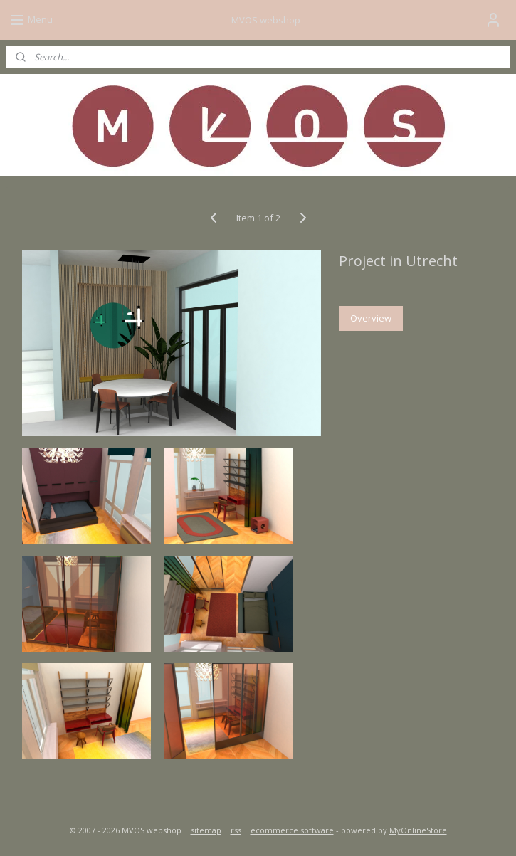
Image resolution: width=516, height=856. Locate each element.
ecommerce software (292, 830)
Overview (370, 318)
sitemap (206, 830)
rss (236, 830)
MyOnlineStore (418, 830)
